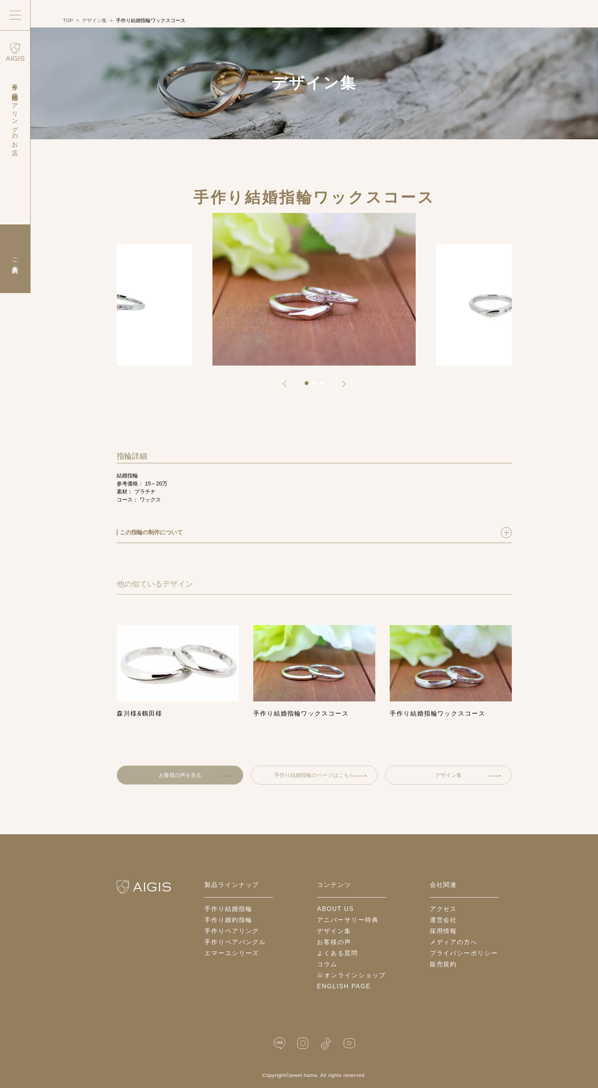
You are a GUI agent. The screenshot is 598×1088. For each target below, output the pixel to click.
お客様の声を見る (196, 775)
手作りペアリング (231, 931)
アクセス (443, 909)
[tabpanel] (314, 289)
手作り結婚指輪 (228, 909)
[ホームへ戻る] (144, 887)
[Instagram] (303, 1044)
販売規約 (443, 964)
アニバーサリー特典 (347, 920)
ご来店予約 (15, 258)
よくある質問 (337, 953)
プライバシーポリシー (464, 953)
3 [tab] (324, 385)
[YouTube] (349, 1044)
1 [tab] (309, 385)
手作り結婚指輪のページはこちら (320, 775)
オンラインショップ (351, 975)
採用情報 (443, 931)
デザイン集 (468, 775)
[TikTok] (326, 1044)
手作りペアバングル (235, 942)
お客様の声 (334, 942)
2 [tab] (317, 385)
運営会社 (443, 920)
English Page (344, 986)
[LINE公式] (279, 1044)
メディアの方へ (453, 942)
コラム (327, 964)
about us (335, 909)
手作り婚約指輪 (228, 920)
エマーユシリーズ (231, 953)
